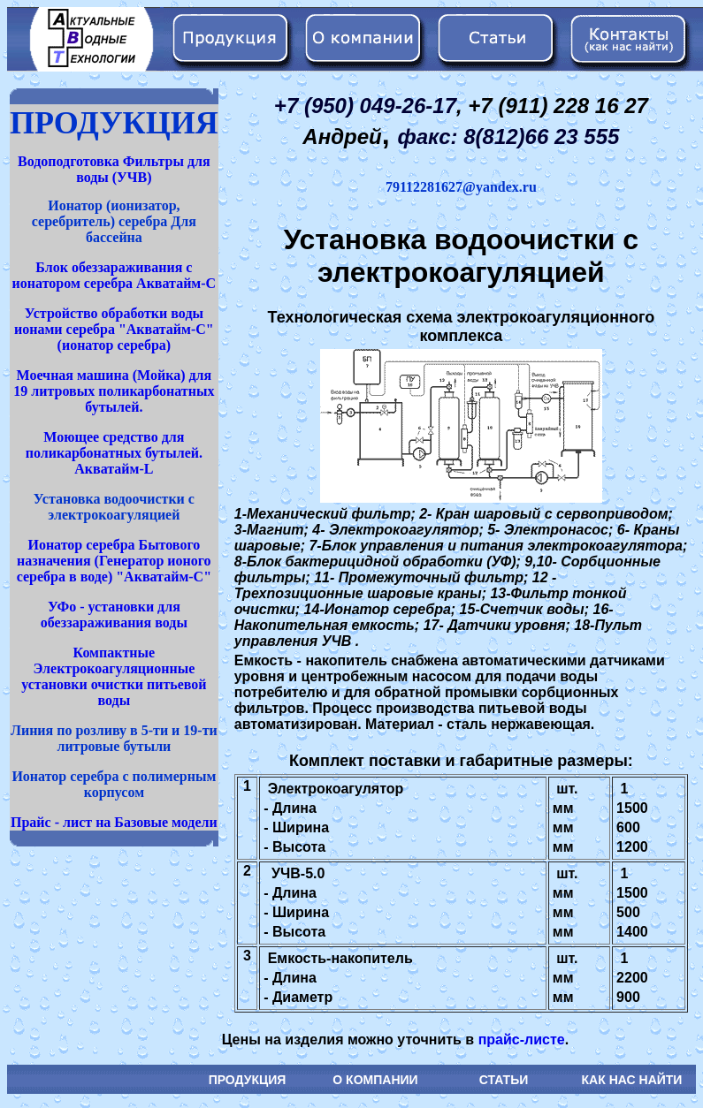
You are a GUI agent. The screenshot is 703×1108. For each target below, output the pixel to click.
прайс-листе (521, 1039)
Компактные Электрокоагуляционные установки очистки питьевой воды (113, 676)
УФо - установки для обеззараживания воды (114, 614)
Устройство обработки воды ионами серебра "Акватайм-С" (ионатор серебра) (114, 329)
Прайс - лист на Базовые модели (114, 822)
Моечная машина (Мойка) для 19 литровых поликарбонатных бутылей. (113, 391)
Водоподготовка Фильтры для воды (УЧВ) (114, 169)
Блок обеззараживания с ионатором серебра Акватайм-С (114, 275)
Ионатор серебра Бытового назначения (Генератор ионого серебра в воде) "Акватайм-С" (114, 560)
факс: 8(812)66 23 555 (508, 136)
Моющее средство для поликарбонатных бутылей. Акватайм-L (114, 452)
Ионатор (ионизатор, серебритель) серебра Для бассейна (114, 221)
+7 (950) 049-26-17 (365, 106)
